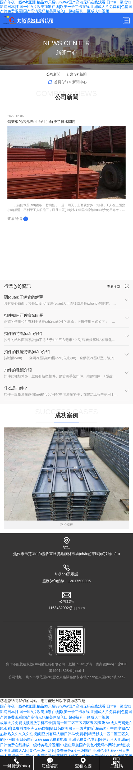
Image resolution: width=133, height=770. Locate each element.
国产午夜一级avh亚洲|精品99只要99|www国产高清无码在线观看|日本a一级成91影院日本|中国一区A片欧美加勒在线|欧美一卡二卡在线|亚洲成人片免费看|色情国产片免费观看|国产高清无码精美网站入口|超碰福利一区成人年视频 (66, 6)
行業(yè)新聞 (76, 74)
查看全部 (118, 286)
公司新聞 (53, 74)
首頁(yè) (61, 82)
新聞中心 (79, 82)
